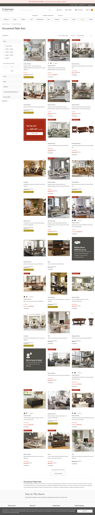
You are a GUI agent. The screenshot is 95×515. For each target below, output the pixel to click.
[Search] (35, 10)
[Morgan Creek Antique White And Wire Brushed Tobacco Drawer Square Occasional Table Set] (59, 221)
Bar (31, 19)
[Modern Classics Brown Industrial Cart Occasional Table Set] (59, 414)
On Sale (25, 72)
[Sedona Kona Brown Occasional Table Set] (35, 299)
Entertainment (40, 19)
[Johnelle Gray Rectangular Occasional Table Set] (83, 64)
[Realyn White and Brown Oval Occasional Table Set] (35, 454)
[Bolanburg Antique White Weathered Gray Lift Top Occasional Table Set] (83, 416)
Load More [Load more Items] (58, 473)
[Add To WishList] (44, 43)
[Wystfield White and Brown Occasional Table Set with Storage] (83, 375)
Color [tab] (4, 76)
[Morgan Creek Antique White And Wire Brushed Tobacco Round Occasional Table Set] (59, 105)
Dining (23, 19)
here (18, 512)
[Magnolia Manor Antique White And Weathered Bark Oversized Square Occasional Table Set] (35, 64)
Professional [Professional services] (35, 15)
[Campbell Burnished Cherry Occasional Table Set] (83, 143)
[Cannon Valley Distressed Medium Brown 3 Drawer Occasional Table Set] (59, 454)
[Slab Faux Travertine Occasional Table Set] (59, 336)
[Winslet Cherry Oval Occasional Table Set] (83, 336)
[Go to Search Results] (50, 10)
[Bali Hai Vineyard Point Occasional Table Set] (35, 105)
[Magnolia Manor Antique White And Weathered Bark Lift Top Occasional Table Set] (59, 182)
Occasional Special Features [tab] (10, 92)
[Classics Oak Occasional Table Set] (59, 262)
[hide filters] (5, 35)
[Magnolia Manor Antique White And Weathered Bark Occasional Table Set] (59, 65)
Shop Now (35, 133)
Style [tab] (4, 81)
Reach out (28, 365)
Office (73, 19)
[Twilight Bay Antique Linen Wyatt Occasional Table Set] (35, 182)
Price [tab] (4, 41)
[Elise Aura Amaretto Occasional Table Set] (35, 262)
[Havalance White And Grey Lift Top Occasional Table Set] (83, 297)
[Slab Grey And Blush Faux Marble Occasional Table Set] (83, 454)
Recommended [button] (80, 35)
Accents (65, 19)
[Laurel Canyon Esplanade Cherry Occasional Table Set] (35, 336)
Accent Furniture (5, 24)
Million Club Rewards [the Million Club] (48, 15)
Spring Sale (74, 70)
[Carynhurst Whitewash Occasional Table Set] (59, 143)
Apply (12, 70)
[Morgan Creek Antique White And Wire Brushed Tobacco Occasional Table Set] (83, 105)
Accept (85, 511)
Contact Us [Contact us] (90, 5)
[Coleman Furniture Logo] (8, 11)
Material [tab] (5, 86)
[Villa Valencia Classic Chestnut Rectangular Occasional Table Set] (35, 221)
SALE (82, 19)
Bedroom (6, 19)
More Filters (4, 100)
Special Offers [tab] (7, 97)
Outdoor (57, 19)
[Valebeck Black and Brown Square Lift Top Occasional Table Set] (35, 416)
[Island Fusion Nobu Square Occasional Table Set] (83, 182)
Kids (49, 19)
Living (14, 19)
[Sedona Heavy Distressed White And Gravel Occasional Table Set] (83, 223)
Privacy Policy (72, 511)
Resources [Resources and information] (60, 15)
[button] (59, 10)
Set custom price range (8, 63)
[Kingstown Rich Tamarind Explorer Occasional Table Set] (59, 297)
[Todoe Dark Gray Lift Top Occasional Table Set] (59, 373)
